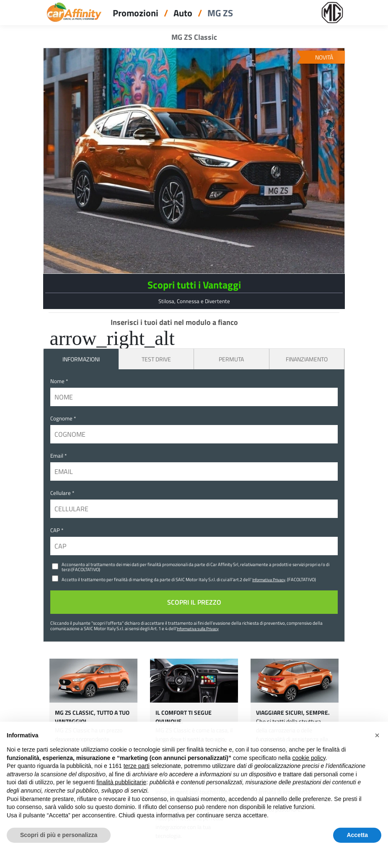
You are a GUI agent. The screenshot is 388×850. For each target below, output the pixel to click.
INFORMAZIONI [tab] (81, 359)
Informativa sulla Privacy (198, 628)
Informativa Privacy (268, 579)
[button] (377, 746)
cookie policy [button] (309, 768)
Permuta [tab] (231, 359)
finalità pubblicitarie (121, 793)
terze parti (137, 776)
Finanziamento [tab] (307, 359)
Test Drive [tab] (156, 359)
